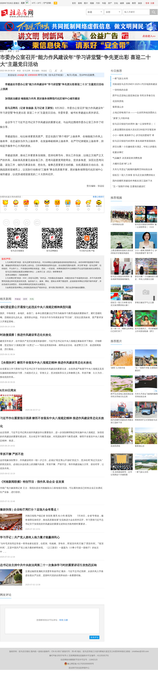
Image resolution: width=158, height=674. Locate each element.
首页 (74, 3)
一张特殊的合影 (120, 90)
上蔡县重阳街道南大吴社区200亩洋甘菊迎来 (134, 129)
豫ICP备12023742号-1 (58, 655)
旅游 (140, 3)
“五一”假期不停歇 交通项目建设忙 (129, 186)
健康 (122, 3)
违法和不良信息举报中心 (79, 668)
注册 (152, 3)
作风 (32, 299)
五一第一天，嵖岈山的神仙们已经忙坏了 (122, 329)
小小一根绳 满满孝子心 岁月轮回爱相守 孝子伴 (146, 251)
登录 (147, 3)
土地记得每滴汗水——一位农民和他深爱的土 (134, 112)
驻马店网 (26, 71)
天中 (17, 51)
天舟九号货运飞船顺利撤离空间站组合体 (132, 169)
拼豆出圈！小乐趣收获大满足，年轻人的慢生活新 (146, 277)
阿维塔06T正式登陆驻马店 (146, 420)
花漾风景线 (118, 101)
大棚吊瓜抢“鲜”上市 (122, 163)
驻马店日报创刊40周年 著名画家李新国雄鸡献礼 (121, 277)
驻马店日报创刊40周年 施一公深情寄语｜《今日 (146, 225)
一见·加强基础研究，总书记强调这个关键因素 (121, 473)
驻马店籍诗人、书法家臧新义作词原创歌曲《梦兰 (146, 329)
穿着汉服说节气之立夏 (144, 302)
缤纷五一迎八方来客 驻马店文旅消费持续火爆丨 (121, 303)
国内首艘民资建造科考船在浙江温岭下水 (132, 180)
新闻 (80, 3)
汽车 (98, 3)
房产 (110, 3)
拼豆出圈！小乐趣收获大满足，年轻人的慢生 (134, 146)
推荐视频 (116, 197)
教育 (134, 3)
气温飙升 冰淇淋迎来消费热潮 (127, 158)
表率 (25, 299)
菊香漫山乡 (118, 107)
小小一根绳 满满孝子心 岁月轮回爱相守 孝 (133, 135)
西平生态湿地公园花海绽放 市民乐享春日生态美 (122, 395)
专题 (104, 3)
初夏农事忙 (118, 152)
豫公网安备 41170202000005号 (79, 663)
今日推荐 (116, 70)
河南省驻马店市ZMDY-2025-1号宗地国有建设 (134, 84)
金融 (128, 3)
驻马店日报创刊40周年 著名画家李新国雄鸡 (133, 141)
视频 (92, 3)
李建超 (18, 299)
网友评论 (5, 594)
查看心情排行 (98, 197)
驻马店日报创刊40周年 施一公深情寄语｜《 (133, 124)
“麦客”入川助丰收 (120, 118)
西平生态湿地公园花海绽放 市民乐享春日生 (133, 95)
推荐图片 (116, 341)
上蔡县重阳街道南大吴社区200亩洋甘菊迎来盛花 (122, 251)
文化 (116, 3)
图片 (86, 3)
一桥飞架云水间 (120, 78)
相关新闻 (5, 298)
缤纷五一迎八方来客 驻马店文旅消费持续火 (133, 175)
